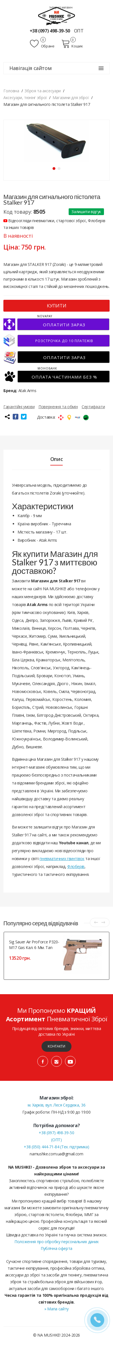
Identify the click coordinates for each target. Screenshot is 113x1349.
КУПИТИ (56, 306)
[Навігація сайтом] (101, 68)
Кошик (72, 44)
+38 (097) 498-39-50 (50, 31)
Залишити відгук (86, 211)
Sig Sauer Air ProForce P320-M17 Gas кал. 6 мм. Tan (34, 944)
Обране (42, 44)
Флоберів (75, 866)
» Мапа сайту (56, 1308)
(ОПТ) (56, 1139)
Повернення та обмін (58, 406)
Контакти (56, 1046)
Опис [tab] (56, 459)
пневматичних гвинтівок (62, 858)
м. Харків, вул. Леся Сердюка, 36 (57, 1105)
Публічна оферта (56, 1248)
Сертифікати (93, 406)
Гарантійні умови (18, 406)
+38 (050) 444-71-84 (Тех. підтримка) (56, 1146)
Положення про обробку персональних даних (56, 1241)
